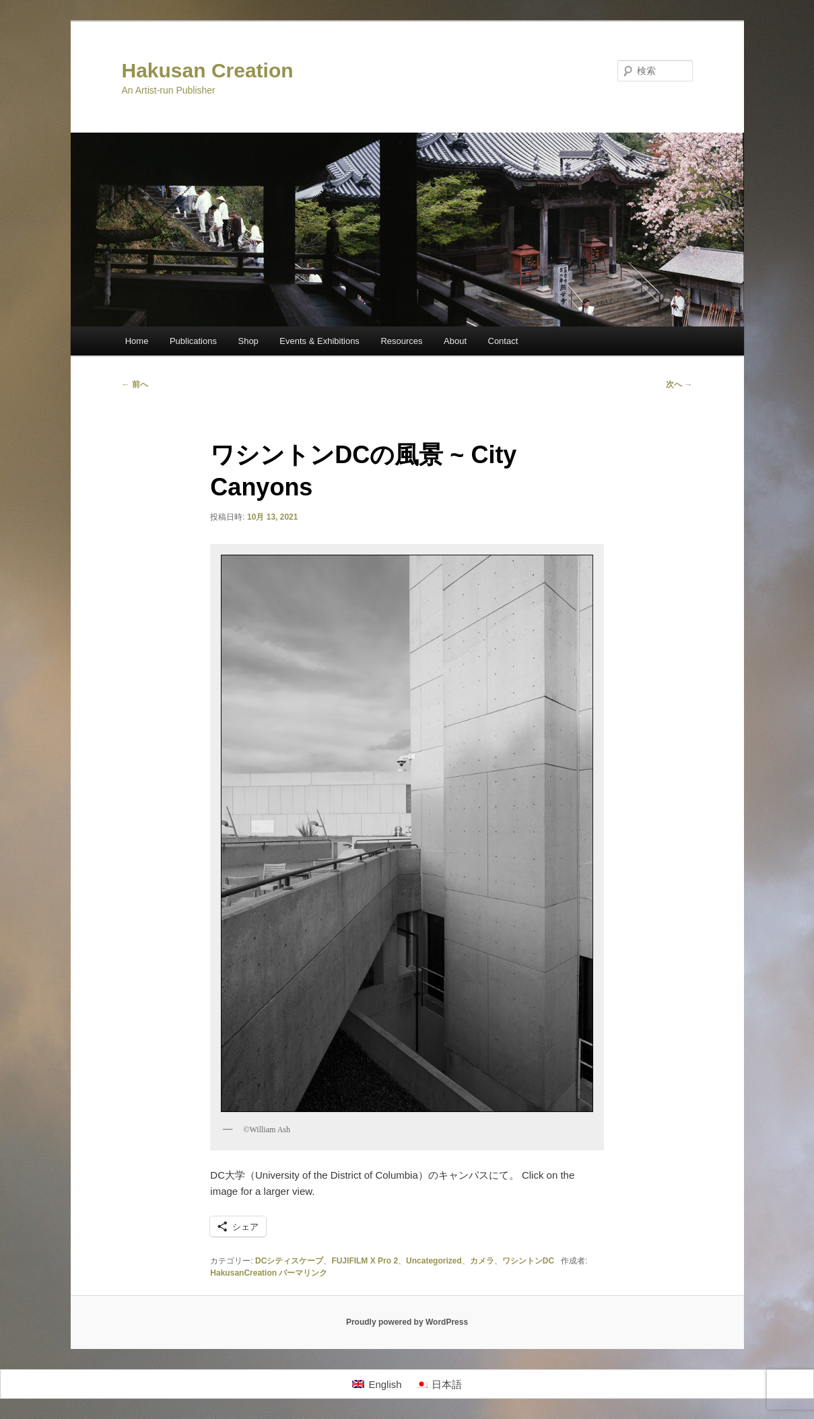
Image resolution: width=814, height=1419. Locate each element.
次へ (679, 384)
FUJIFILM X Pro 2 (364, 1261)
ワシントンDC (528, 1261)
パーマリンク (303, 1273)
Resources (401, 341)
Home (137, 341)
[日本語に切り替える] (439, 1384)
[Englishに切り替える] (376, 1384)
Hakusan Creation (208, 70)
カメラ (482, 1261)
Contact (503, 341)
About (455, 341)
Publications (193, 341)
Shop (248, 341)
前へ (135, 384)
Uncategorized (434, 1261)
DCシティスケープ (289, 1261)
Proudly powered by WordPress (407, 1322)
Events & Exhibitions (319, 341)
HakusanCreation (243, 1273)
